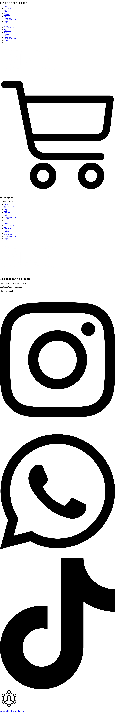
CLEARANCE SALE (10, 19)
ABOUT (6, 21)
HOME (6, 7)
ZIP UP (6, 16)
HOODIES (7, 15)
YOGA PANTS (8, 18)
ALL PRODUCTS (9, 8)
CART (5, 23)
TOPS (5, 13)
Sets (5, 10)
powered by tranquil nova (12, 711)
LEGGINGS (7, 11)
